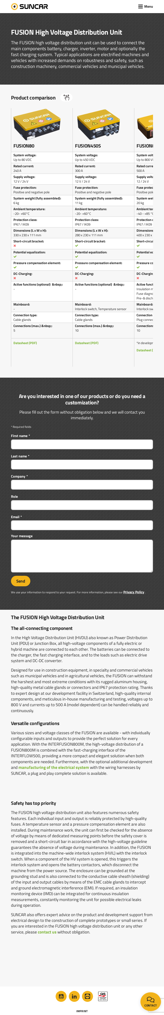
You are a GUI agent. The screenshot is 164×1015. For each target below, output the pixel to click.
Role (14, 496)
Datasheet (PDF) (25, 342)
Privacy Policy (133, 592)
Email (15, 516)
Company (18, 476)
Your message (22, 535)
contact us (47, 932)
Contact (151, 1002)
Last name (19, 456)
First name (19, 435)
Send (20, 581)
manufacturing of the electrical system (53, 767)
